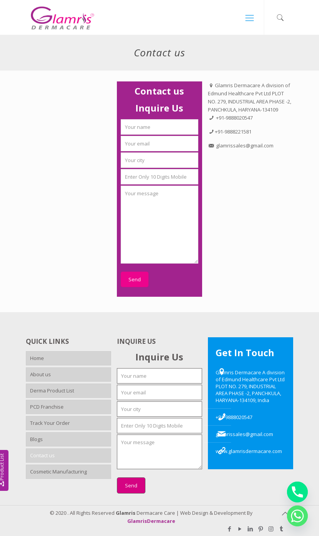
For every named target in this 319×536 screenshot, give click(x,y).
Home (37, 358)
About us (40, 374)
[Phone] (297, 492)
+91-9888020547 (234, 417)
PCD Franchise (47, 406)
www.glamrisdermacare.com (249, 451)
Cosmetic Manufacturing (58, 471)
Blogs (36, 439)
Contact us (42, 455)
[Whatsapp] (297, 516)
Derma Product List (52, 390)
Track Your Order (50, 422)
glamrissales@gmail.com (244, 434)
